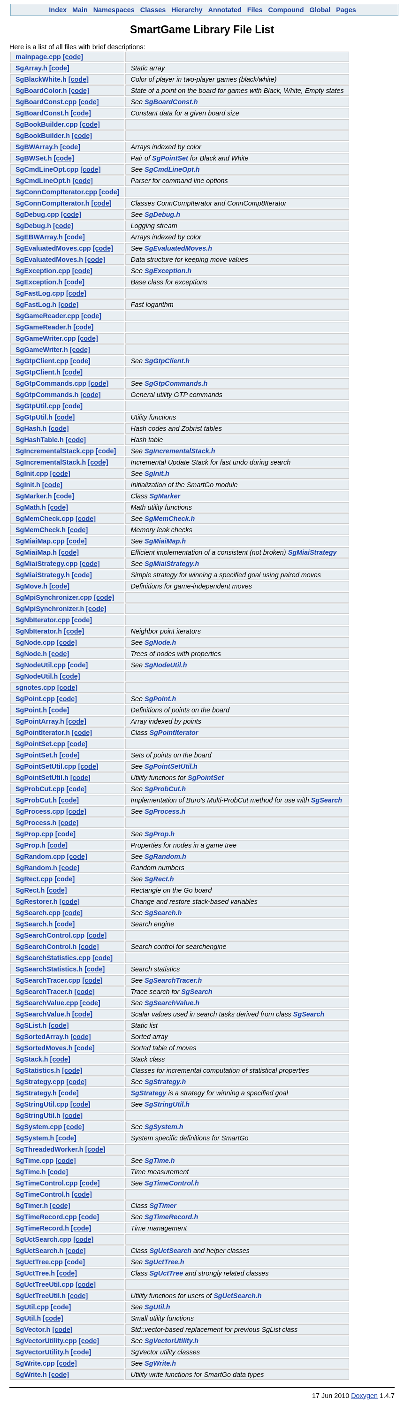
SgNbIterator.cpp (42, 620)
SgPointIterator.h (42, 732)
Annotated (225, 10)
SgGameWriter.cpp (45, 338)
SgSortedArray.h (42, 1036)
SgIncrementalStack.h (180, 451)
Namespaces (114, 10)
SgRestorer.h (36, 901)
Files (255, 10)
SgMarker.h (33, 496)
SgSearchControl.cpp (49, 935)
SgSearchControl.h (45, 946)
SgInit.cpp (31, 473)
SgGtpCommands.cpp (50, 383)
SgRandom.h (165, 856)
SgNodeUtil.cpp (40, 665)
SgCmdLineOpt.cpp (46, 169)
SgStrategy (148, 1093)
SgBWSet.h (33, 158)
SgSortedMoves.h (44, 1048)
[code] (73, 57)
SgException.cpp (42, 271)
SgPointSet (170, 158)
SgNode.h (160, 642)
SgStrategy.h (165, 1081)
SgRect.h (159, 879)
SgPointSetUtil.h (171, 766)
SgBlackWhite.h (41, 79)
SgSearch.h (163, 913)
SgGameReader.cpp (47, 316)
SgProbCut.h (165, 789)
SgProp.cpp (34, 834)
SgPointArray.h (39, 721)
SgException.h (168, 271)
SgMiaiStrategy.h (172, 563)
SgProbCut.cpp (40, 789)
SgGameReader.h (43, 327)
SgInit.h (157, 473)
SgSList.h (30, 1025)
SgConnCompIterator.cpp (56, 192)
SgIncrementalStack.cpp (54, 451)
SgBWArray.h (36, 147)
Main (80, 10)
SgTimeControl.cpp (46, 1183)
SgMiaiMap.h (165, 541)
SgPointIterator (173, 732)
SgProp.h (160, 834)
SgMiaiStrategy (312, 552)
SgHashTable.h (39, 439)
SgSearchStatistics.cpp (53, 958)
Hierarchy (186, 10)
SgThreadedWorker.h (49, 1149)
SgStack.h (31, 1059)
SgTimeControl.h (172, 1183)
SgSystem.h (164, 1127)
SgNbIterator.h (38, 631)
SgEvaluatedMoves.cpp (53, 248)
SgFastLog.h (35, 304)
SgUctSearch (170, 1250)
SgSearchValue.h (172, 1003)
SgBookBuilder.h (42, 135)
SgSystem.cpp (38, 1127)
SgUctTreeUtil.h (40, 1295)
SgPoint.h (160, 699)
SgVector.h (32, 1329)
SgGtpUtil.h (34, 417)
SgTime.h (160, 1160)
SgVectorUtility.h (171, 1341)
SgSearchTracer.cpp (47, 980)
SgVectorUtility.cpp (46, 1341)
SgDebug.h (162, 214)
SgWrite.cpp (35, 1363)
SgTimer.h (31, 1205)
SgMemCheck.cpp (44, 518)
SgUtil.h (157, 1307)
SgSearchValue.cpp (46, 1003)
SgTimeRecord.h (171, 1217)
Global (319, 10)
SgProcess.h (165, 811)
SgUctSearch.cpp (43, 1239)
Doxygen (364, 1395)
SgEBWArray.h (39, 237)
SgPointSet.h (36, 755)
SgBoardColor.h (41, 90)
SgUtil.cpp (32, 1307)
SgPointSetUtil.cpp (45, 766)
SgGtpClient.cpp (42, 361)
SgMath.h (30, 507)
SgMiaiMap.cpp (40, 541)
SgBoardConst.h (171, 102)
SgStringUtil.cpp (42, 1104)
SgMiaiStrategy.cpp (46, 563)
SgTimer (162, 1205)
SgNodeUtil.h (166, 665)
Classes (153, 10)
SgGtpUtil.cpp (38, 406)
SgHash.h (30, 428)
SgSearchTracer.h (173, 980)
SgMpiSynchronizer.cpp (53, 597)
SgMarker (164, 496)
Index (58, 10)
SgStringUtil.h (167, 1104)
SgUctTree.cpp (39, 1262)
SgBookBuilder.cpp (46, 124)
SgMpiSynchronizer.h (49, 608)
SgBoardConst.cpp (45, 102)
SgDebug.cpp (37, 214)
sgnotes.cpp (35, 687)
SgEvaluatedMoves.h (178, 248)
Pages (346, 10)
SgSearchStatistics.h (49, 969)
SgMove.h (31, 586)
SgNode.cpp (35, 642)
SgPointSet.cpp (40, 744)
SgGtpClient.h (167, 361)
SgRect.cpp (34, 879)
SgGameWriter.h (41, 349)
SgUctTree (166, 1273)
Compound (286, 10)
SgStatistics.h (37, 1070)
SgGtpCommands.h (176, 383)
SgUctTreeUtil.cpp (44, 1284)
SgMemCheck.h (170, 518)
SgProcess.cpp (39, 811)
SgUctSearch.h (39, 1250)
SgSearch (326, 800)
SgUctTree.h (164, 1262)
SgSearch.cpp (38, 913)
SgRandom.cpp (40, 856)
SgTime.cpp (34, 1160)
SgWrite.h (160, 1363)
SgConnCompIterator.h (52, 203)
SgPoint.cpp (35, 699)
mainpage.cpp (38, 57)
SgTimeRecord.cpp (46, 1217)
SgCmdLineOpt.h (172, 169)
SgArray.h (31, 68)
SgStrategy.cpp (40, 1081)
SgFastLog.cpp (39, 293)
